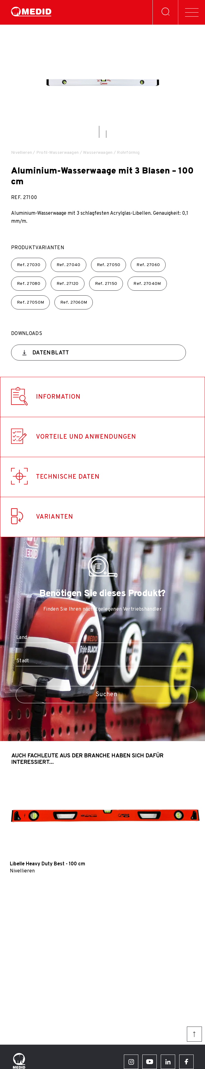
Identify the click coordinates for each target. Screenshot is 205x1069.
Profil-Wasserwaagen (57, 152)
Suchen (106, 695)
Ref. (28, 265)
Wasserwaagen (97, 152)
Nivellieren (21, 152)
